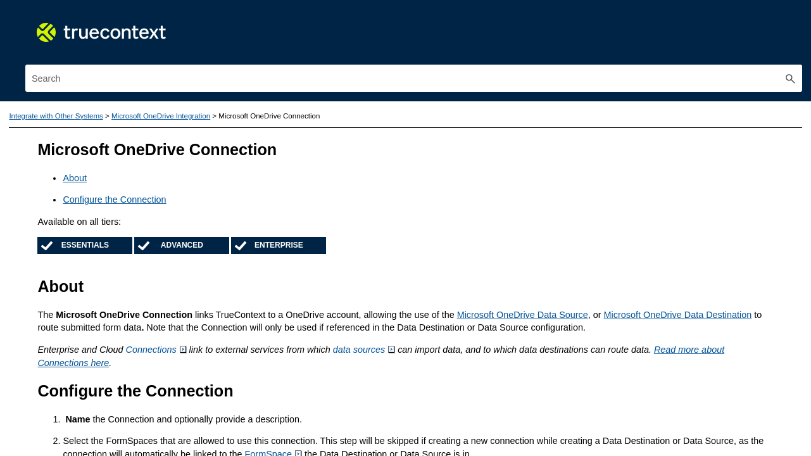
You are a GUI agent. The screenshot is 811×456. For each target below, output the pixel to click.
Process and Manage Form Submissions (133, 215)
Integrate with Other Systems (133, 301)
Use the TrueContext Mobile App (133, 128)
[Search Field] (675, 36)
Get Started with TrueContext (133, 99)
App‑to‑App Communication (142, 386)
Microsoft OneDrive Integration (142, 426)
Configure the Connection (367, 171)
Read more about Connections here (497, 347)
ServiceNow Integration (142, 326)
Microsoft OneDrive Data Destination (472, 299)
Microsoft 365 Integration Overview (142, 406)
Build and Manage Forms (133, 157)
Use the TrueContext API (133, 272)
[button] (790, 36)
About (328, 149)
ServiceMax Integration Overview (142, 366)
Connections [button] (409, 334)
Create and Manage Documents (133, 186)
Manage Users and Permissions (133, 244)
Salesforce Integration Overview (142, 346)
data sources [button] (617, 334)
